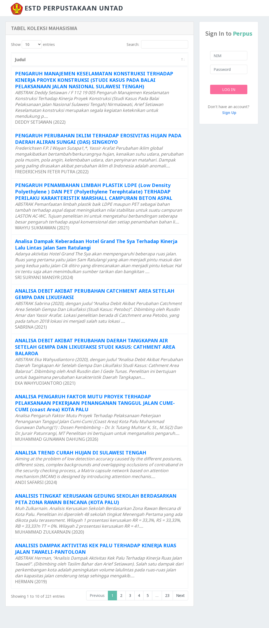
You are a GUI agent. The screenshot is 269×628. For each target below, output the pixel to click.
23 (167, 595)
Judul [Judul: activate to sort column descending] (20, 60)
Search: (157, 44)
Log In (228, 89)
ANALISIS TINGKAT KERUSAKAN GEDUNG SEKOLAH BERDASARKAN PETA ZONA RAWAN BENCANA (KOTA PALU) (95, 499)
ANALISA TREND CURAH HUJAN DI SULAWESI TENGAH (80, 452)
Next (180, 595)
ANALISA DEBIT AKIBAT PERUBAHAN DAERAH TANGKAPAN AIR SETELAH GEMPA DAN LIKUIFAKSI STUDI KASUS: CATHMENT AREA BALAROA (95, 347)
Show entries (33, 44)
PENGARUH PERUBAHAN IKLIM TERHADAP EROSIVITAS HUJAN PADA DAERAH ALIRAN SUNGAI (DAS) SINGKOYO (98, 138)
